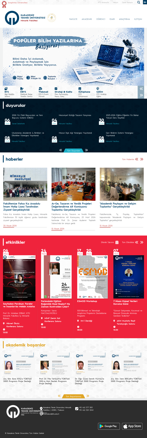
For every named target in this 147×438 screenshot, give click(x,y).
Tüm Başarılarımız (73, 396)
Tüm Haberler (128, 159)
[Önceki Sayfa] (60, 150)
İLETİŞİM (138, 19)
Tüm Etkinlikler (128, 242)
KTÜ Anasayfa (103, 2)
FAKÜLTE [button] (73, 19)
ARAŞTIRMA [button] (124, 19)
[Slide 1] (71, 81)
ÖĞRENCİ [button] (100, 19)
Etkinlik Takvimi (107, 242)
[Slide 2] (76, 81)
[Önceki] (141, 89)
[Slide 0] (66, 81)
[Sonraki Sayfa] (86, 150)
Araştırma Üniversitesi (17, 2)
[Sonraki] (141, 95)
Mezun (115, 2)
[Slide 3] (81, 81)
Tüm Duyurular (73, 150)
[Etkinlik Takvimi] (118, 242)
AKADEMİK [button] (87, 19)
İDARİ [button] (112, 19)
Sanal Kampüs (127, 2)
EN (145, 2)
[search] (139, 2)
